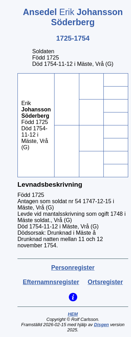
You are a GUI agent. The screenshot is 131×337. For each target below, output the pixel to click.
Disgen (101, 324)
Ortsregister (105, 282)
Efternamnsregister (51, 282)
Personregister (72, 267)
